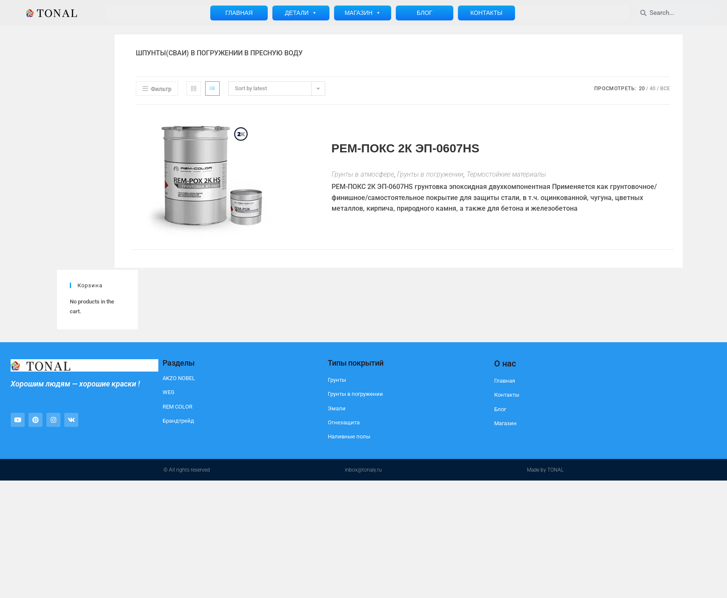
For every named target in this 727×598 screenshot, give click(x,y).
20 (642, 89)
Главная (238, 12)
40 (652, 89)
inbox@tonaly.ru (363, 470)
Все (665, 89)
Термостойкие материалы (506, 174)
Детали (301, 13)
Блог (424, 12)
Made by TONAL (545, 470)
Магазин (363, 13)
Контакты (486, 12)
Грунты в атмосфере (363, 174)
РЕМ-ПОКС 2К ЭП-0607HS (406, 148)
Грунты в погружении (430, 174)
